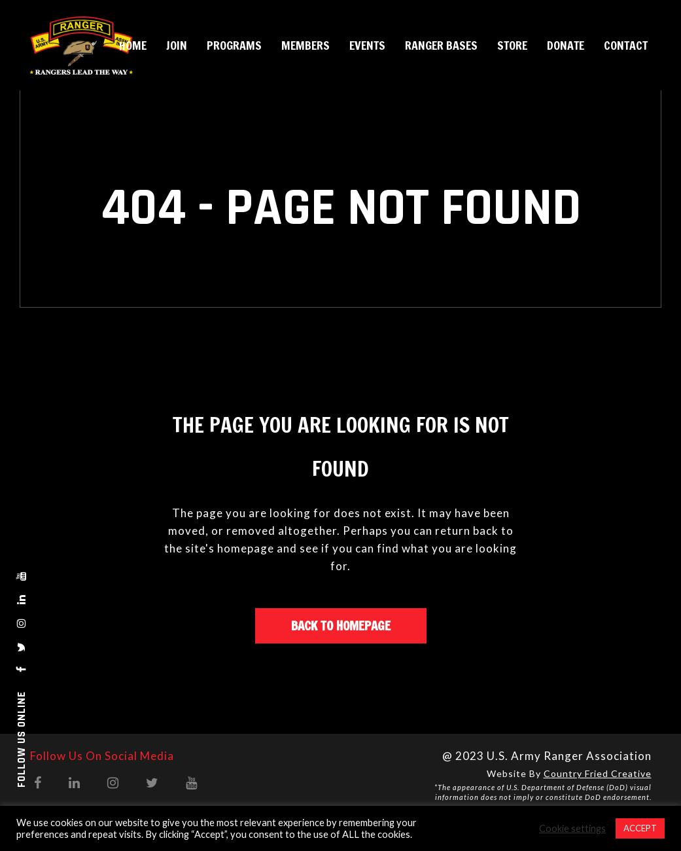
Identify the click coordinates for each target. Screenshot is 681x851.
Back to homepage (341, 625)
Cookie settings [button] (572, 828)
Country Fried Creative (598, 773)
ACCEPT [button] (640, 828)
